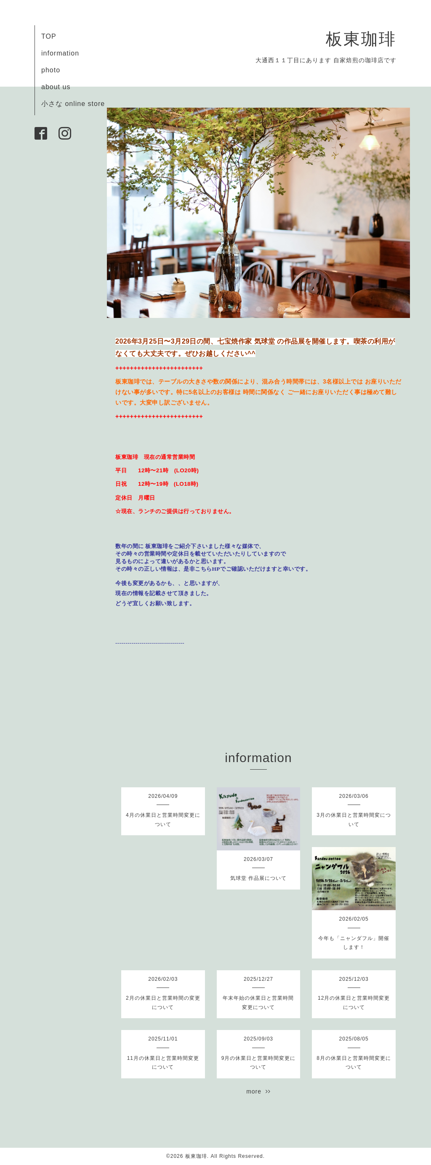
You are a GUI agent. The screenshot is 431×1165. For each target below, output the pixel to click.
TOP (48, 36)
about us (55, 86)
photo (50, 70)
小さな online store (73, 103)
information (60, 53)
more (258, 1091)
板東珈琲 (361, 39)
